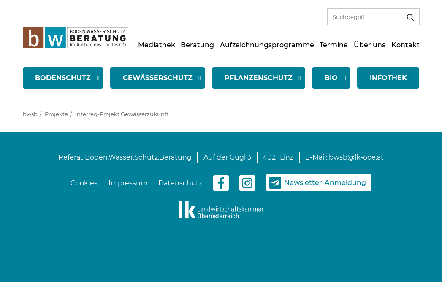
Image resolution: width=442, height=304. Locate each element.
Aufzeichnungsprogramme (267, 45)
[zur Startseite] (75, 37)
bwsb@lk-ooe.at (356, 157)
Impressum (128, 183)
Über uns (369, 45)
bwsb (30, 114)
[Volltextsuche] (364, 17)
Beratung (197, 45)
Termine (334, 45)
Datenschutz (180, 183)
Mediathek (156, 45)
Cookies (84, 183)
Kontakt (405, 45)
